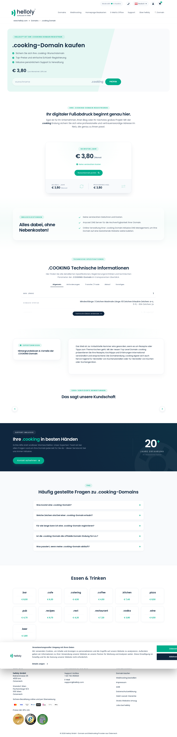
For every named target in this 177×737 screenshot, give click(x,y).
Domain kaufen (123, 674)
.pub (24, 614)
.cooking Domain (49, 20)
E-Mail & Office (117, 12)
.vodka (126, 614)
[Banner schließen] (173, 711)
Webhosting (75, 12)
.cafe (50, 596)
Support (131, 12)
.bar (24, 596)
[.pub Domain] (24, 614)
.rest (75, 614)
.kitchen (126, 596)
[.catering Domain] (75, 596)
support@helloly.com (74, 683)
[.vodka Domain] (126, 614)
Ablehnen (152, 722)
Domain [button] (159, 12)
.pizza (152, 596)
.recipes (50, 614)
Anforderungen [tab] (73, 285)
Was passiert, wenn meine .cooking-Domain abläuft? (88, 546)
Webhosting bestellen (126, 678)
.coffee (101, 596)
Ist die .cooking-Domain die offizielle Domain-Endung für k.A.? (88, 534)
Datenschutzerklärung (126, 692)
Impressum (121, 683)
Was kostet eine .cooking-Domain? (88, 501)
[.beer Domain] (24, 633)
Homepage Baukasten (96, 12)
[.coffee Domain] (101, 596)
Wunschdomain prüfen (89, 173)
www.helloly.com (21, 20)
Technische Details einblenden (88, 310)
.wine (152, 614)
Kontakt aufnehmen (28, 457)
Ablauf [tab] (107, 285)
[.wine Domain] (152, 614)
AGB (118, 687)
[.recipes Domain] (50, 614)
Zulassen (152, 714)
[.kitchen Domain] (126, 596)
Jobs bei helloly (123, 705)
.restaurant (101, 614)
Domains (62, 12)
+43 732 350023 (72, 677)
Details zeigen (38, 732)
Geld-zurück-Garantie (126, 696)
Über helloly (144, 12)
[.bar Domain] (24, 596)
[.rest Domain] (75, 614)
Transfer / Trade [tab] (92, 285)
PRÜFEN (112, 82)
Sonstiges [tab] (120, 285)
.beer (24, 633)
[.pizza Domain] (152, 596)
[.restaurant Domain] (101, 614)
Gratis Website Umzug (126, 701)
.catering (75, 596)
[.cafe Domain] (50, 596)
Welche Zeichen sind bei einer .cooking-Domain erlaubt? (88, 512)
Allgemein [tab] (57, 285)
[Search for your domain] (52, 82)
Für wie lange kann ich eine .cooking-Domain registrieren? (88, 523)
